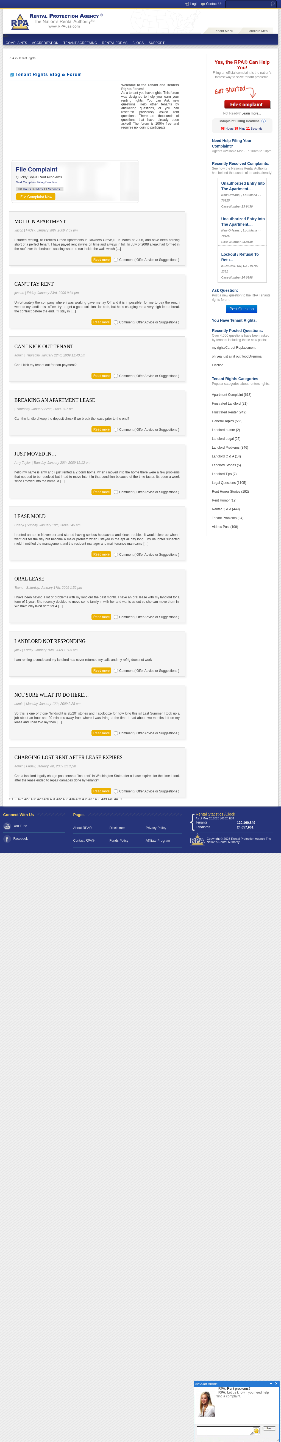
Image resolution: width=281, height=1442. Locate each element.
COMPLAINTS (16, 43)
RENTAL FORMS (114, 43)
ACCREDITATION (45, 43)
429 (40, 799)
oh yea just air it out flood (230, 356)
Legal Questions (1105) (229, 483)
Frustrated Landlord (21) (229, 403)
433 (65, 799)
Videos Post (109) (225, 527)
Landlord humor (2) (226, 430)
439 (104, 799)
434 (72, 799)
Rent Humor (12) (224, 500)
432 (59, 799)
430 (46, 799)
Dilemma (255, 356)
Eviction (218, 365)
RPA (11, 58)
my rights (219, 348)
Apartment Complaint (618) (232, 395)
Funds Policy (119, 841)
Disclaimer (117, 828)
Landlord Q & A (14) (226, 456)
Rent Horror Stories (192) (230, 492)
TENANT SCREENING (80, 43)
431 (52, 799)
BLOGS (138, 43)
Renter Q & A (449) (226, 509)
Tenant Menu (223, 31)
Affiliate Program (158, 841)
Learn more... (251, 113)
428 (33, 799)
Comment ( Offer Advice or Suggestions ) (149, 260)
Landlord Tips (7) (224, 474)
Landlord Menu (258, 31)
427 (27, 799)
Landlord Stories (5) (226, 465)
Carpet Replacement (240, 348)
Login (194, 4)
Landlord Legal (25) (226, 439)
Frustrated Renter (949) (229, 412)
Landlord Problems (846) (230, 447)
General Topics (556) (227, 421)
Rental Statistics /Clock (215, 814)
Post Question (242, 309)
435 (78, 799)
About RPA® (82, 828)
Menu (7, 36)
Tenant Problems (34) (228, 518)
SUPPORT (157, 43)
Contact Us (214, 4)
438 (97, 799)
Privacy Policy (156, 828)
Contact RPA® (83, 841)
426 (20, 799)
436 (85, 799)
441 (117, 799)
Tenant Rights (27, 58)
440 (110, 799)
